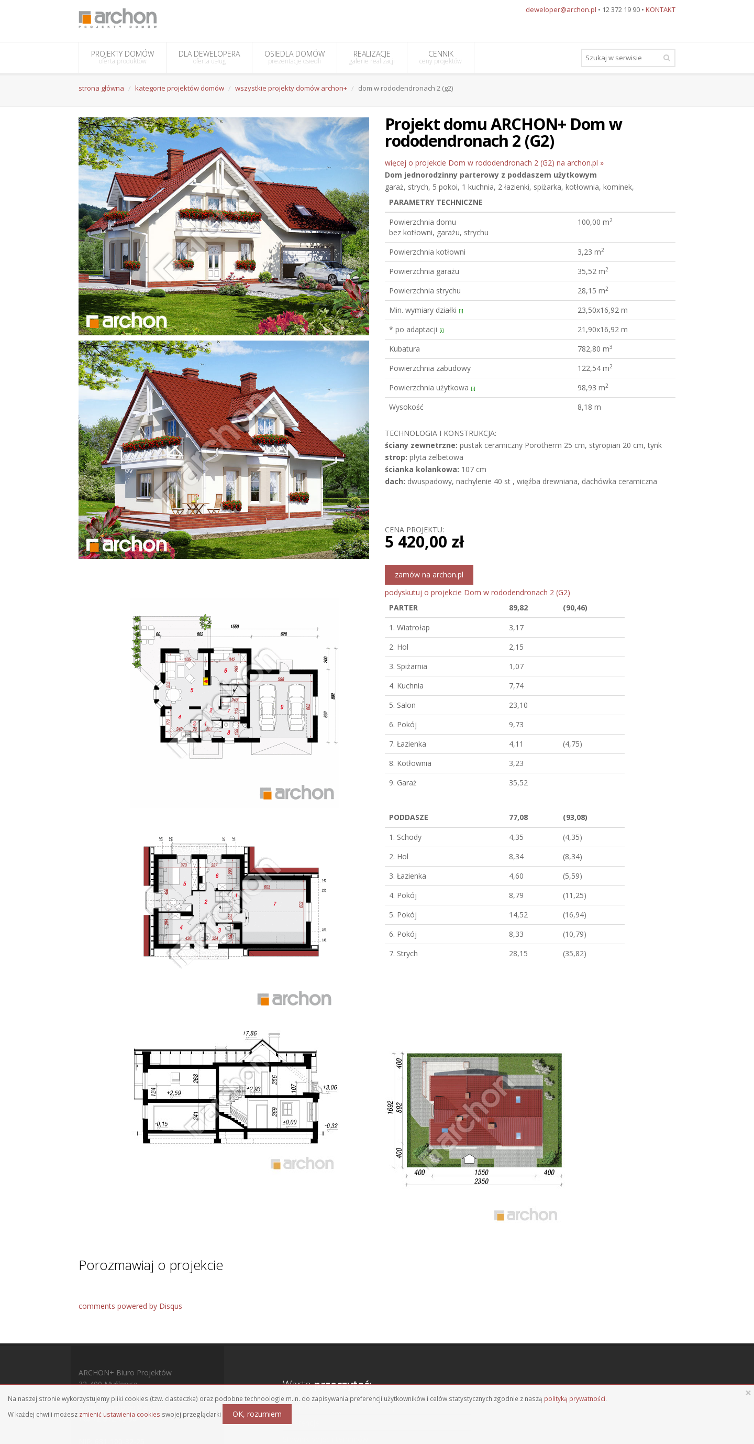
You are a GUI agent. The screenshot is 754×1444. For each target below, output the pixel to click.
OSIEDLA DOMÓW (294, 57)
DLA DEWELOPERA (209, 57)
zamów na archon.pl (429, 574)
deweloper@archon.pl (561, 9)
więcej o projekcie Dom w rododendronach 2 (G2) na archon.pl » (494, 163)
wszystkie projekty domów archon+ (291, 88)
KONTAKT (660, 9)
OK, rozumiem (257, 1414)
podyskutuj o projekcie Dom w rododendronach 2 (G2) (477, 592)
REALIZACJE (372, 57)
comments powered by (130, 1306)
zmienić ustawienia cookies (119, 1414)
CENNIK (440, 57)
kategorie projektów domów (179, 88)
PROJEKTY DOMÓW (122, 57)
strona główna (101, 88)
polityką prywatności (574, 1398)
